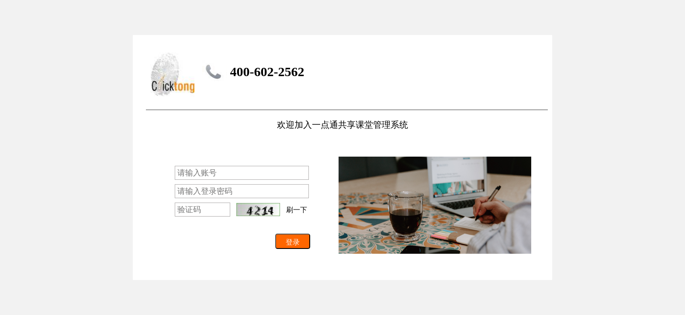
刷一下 (296, 210)
